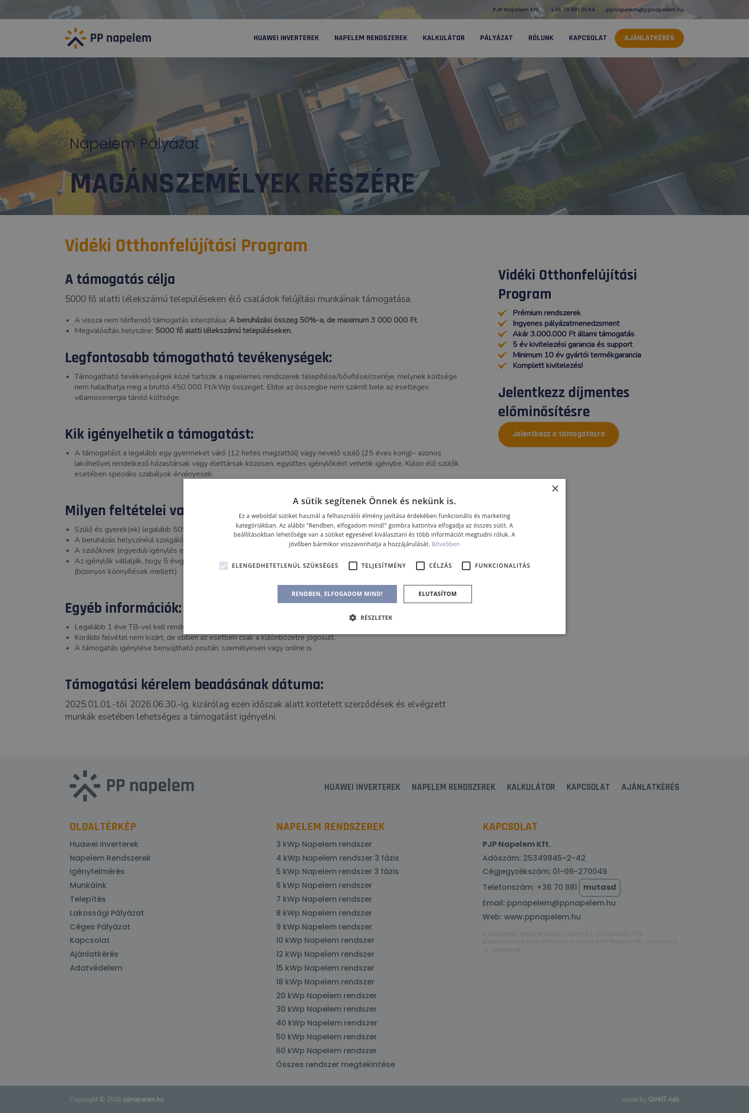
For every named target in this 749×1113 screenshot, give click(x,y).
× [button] (554, 489)
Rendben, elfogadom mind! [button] (337, 594)
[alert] (374, 556)
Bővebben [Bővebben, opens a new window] (446, 544)
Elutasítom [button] (437, 594)
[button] (374, 617)
